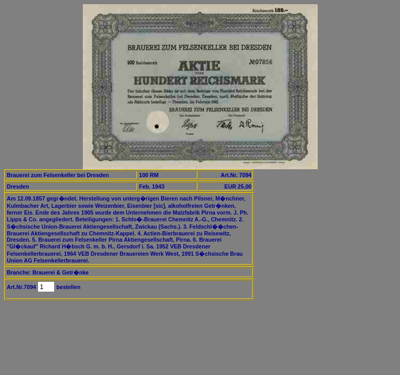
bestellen (67, 287)
